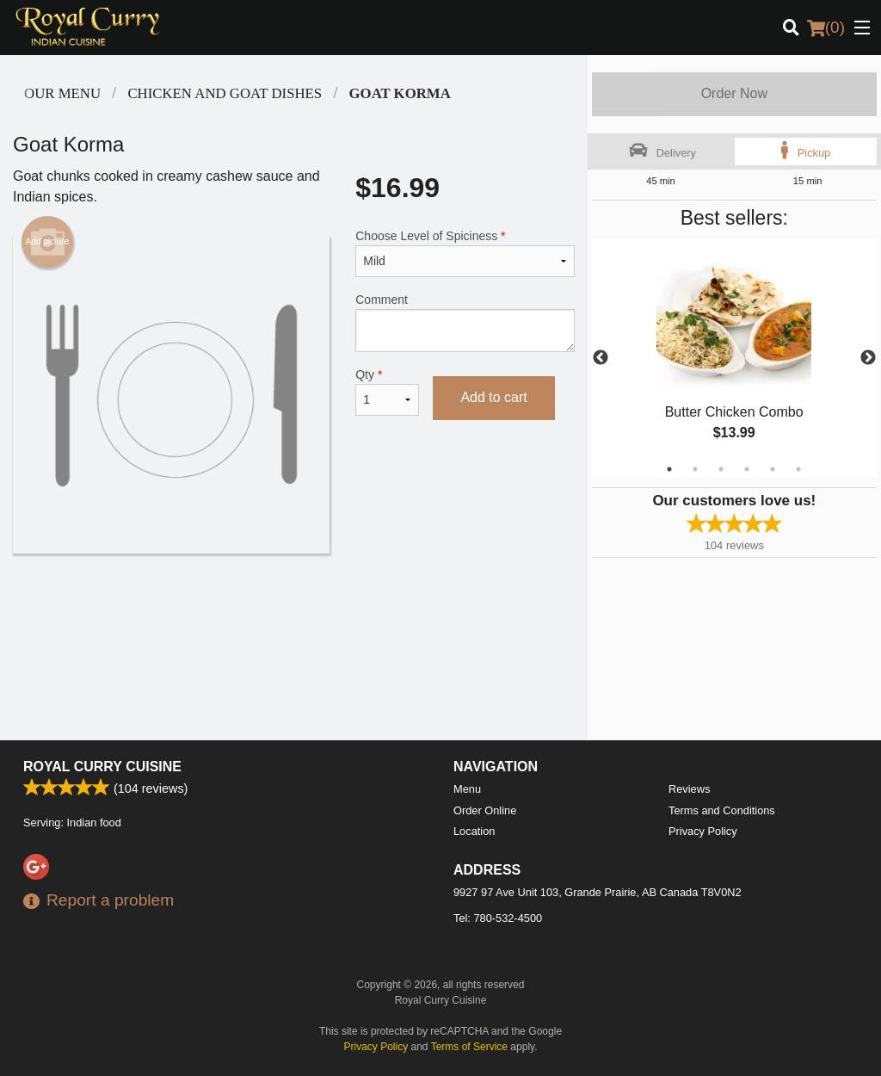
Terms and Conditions (721, 810)
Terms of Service (469, 1047)
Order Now (734, 93)
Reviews (689, 788)
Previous (600, 358)
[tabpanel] (734, 358)
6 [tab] (798, 469)
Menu (467, 788)
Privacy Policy (702, 831)
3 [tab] (721, 469)
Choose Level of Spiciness (464, 253)
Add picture (48, 242)
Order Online (484, 810)
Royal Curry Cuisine (102, 766)
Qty (387, 392)
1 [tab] (669, 469)
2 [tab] (695, 469)
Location (474, 831)
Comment (464, 322)
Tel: (497, 918)
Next (868, 358)
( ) (826, 27)
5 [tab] (772, 469)
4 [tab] (746, 469)
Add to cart (493, 397)
